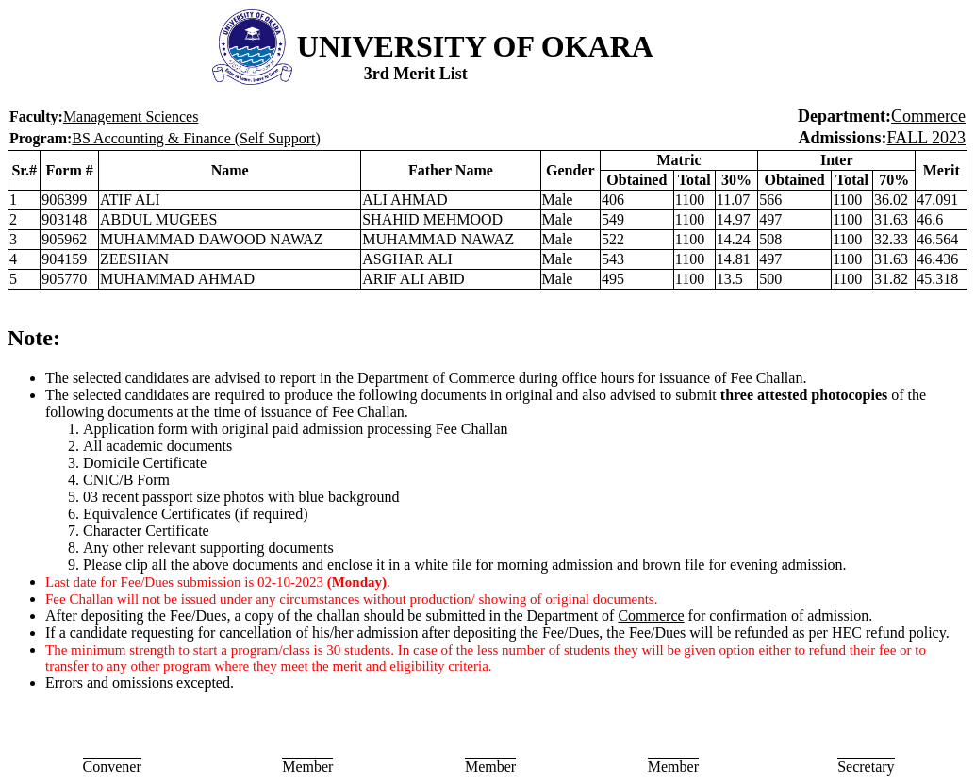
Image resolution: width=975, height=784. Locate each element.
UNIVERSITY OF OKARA (475, 46)
